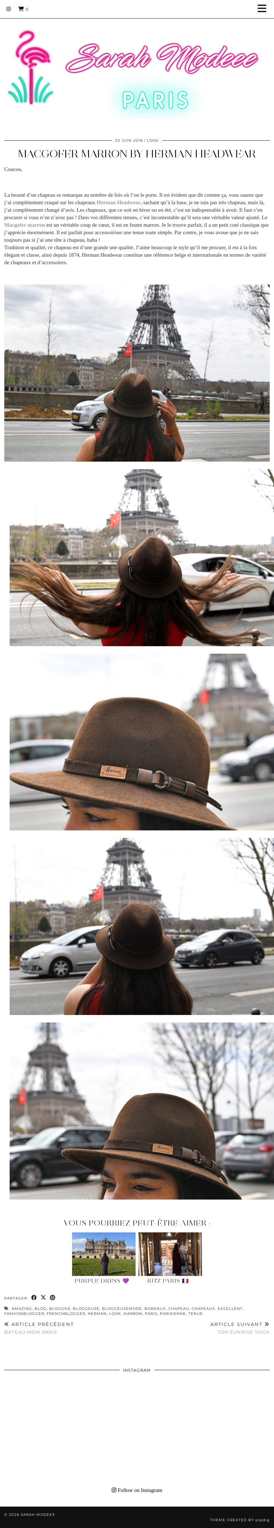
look (115, 1313)
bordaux (155, 1308)
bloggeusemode (122, 1308)
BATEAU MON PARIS (39, 1328)
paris (151, 1313)
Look (153, 140)
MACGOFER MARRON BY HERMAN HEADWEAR (137, 153)
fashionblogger (24, 1313)
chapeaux (203, 1308)
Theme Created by (240, 1520)
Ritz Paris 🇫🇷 (168, 1281)
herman (97, 1313)
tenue (195, 1313)
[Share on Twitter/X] (43, 1298)
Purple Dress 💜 (102, 1281)
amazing (22, 1308)
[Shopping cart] (23, 9)
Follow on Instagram (137, 1490)
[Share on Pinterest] (52, 1298)
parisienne (173, 1313)
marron (132, 1313)
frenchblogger (66, 1313)
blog (41, 1308)
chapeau (178, 1308)
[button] (264, 9)
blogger (59, 1308)
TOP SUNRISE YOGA (240, 1328)
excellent (230, 1308)
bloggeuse (86, 1308)
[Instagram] (8, 9)
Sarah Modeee (38, 1514)
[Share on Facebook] (34, 1298)
